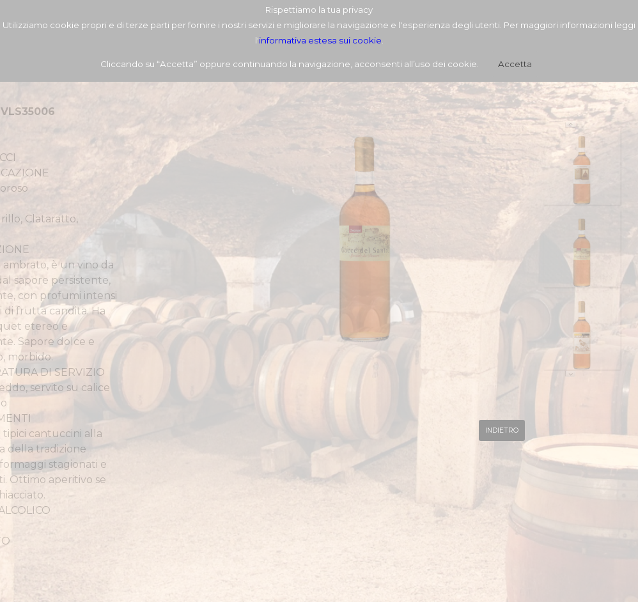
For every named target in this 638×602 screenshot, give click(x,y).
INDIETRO (501, 430)
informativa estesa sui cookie (320, 40)
